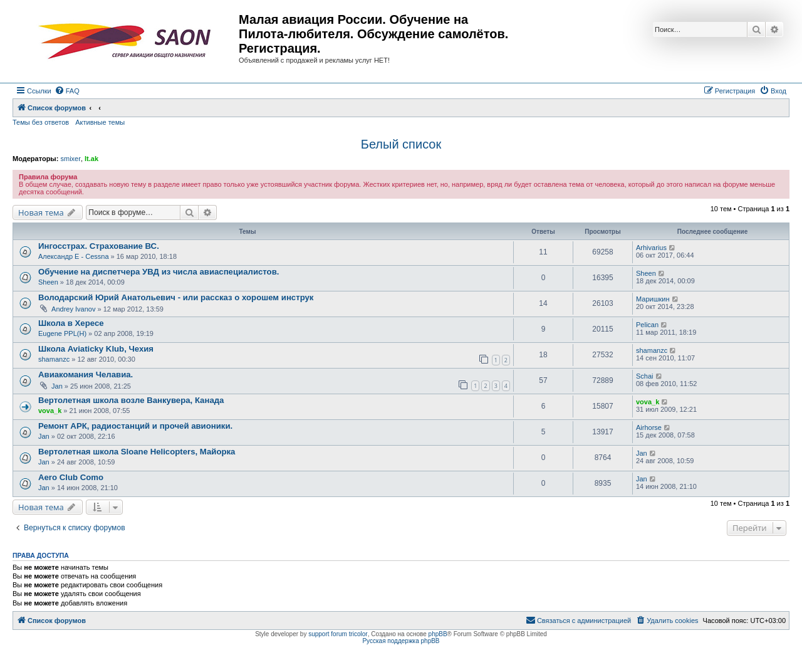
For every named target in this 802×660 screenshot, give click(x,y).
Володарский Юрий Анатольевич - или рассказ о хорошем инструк (175, 297)
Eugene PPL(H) (62, 333)
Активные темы (100, 122)
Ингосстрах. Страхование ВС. (98, 246)
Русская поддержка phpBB (400, 640)
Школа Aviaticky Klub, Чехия (96, 349)
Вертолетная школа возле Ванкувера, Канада (131, 400)
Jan (57, 386)
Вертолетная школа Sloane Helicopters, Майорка (136, 451)
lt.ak (91, 158)
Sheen (48, 282)
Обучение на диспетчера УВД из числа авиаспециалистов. (158, 271)
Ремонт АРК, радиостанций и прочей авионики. (135, 426)
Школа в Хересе (71, 323)
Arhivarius (651, 247)
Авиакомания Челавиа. (85, 374)
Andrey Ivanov (73, 309)
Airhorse (649, 427)
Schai (645, 376)
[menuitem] (67, 90)
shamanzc (54, 359)
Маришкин (653, 299)
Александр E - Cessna (73, 256)
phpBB (438, 634)
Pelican (647, 324)
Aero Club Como (70, 477)
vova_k (49, 410)
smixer (70, 158)
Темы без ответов (41, 122)
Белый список (401, 144)
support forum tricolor (337, 634)
